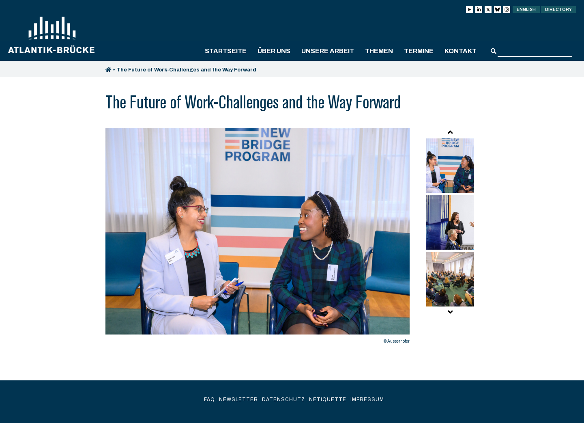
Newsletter (238, 399)
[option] (257, 238)
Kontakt (460, 50)
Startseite (226, 50)
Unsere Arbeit (327, 50)
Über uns (274, 50)
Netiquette (327, 399)
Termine (419, 50)
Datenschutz (283, 399)
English (526, 9)
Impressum (367, 399)
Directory (558, 9)
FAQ (209, 399)
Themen (379, 50)
